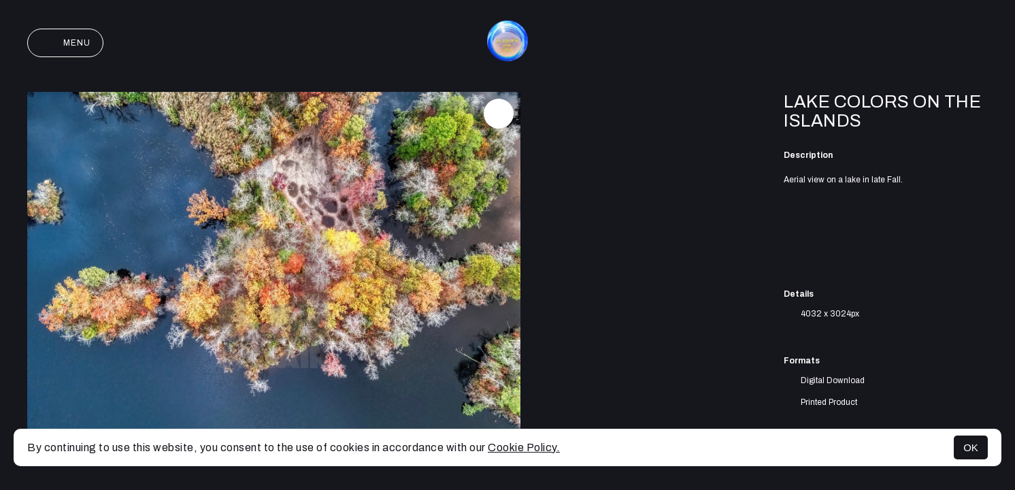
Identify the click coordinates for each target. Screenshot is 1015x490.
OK (970, 447)
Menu (65, 43)
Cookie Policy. (524, 447)
